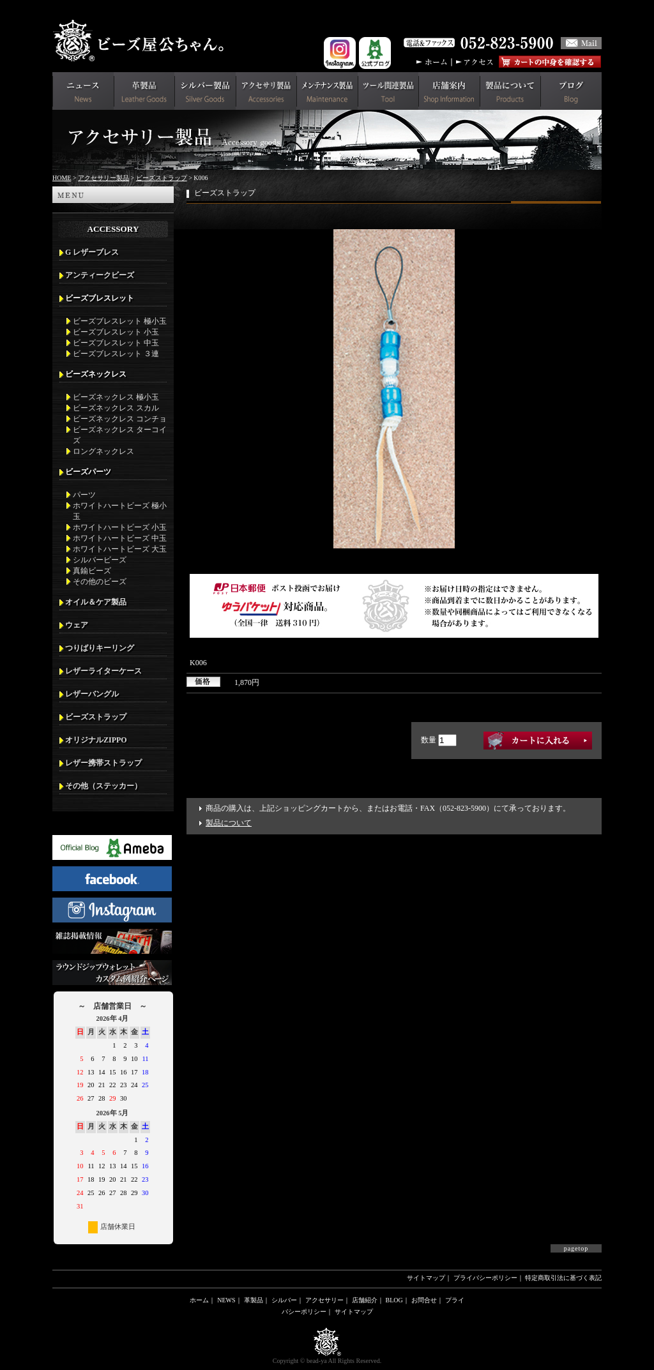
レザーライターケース (103, 670)
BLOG (394, 1300)
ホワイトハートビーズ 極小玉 (120, 511)
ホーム (199, 1300)
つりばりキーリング (99, 648)
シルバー (284, 1300)
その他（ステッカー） (103, 785)
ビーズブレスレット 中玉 (116, 342)
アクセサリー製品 (103, 177)
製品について (229, 822)
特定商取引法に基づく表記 (563, 1277)
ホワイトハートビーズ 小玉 (120, 527)
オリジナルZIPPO (96, 739)
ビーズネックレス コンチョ (120, 418)
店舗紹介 (364, 1300)
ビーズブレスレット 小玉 (116, 331)
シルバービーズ (99, 559)
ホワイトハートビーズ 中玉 (120, 538)
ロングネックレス (103, 451)
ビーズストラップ (161, 177)
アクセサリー (324, 1300)
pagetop (576, 1248)
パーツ (84, 494)
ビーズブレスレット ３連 (116, 353)
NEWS (226, 1300)
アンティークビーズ (99, 275)
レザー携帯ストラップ (103, 762)
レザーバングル (92, 693)
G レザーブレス (92, 252)
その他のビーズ (99, 581)
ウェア (76, 625)
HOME (61, 177)
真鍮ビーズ (92, 570)
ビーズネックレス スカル (116, 407)
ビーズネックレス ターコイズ (120, 435)
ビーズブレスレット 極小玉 (120, 321)
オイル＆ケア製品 (95, 602)
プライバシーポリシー (485, 1277)
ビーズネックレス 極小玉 (116, 397)
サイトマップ (426, 1277)
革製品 (253, 1300)
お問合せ (424, 1300)
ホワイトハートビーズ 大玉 (120, 549)
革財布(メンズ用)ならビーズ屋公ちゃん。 (141, 41)
